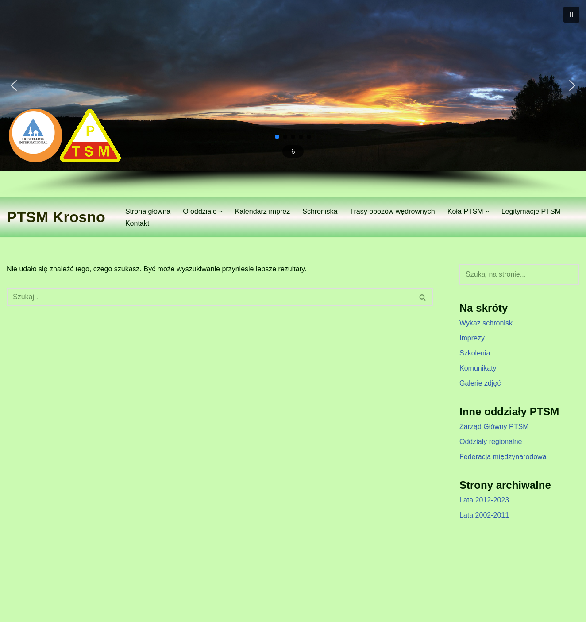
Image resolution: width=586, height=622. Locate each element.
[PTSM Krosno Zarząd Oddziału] (56, 217)
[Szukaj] (210, 297)
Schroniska (319, 211)
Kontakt (137, 223)
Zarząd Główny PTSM (493, 426)
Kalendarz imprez (262, 211)
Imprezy (472, 338)
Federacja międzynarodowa (503, 456)
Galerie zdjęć (480, 383)
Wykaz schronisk (486, 323)
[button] (571, 15)
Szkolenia (474, 353)
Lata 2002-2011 (484, 515)
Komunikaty (478, 368)
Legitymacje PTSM (531, 211)
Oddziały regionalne (490, 441)
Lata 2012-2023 (484, 500)
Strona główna (147, 211)
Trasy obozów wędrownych (392, 211)
